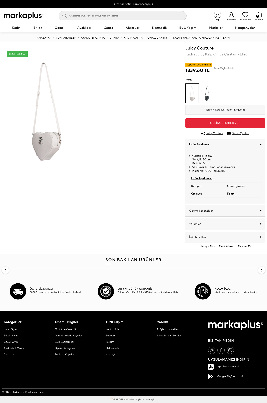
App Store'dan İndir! (224, 367)
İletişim (110, 342)
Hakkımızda (112, 348)
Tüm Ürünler (66, 38)
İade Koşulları (225, 237)
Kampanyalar (245, 28)
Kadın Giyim (10, 329)
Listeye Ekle (207, 246)
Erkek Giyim (11, 335)
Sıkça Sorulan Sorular (169, 335)
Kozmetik (159, 28)
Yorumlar (225, 224)
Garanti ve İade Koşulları (69, 335)
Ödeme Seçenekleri (225, 211)
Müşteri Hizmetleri (168, 329)
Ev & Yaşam (188, 28)
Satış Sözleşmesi (64, 342)
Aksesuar (132, 28)
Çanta (108, 28)
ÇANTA (114, 38)
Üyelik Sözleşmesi (65, 348)
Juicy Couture (199, 48)
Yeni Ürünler (113, 329)
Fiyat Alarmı (226, 246)
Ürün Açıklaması (225, 144)
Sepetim (111, 335)
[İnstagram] (211, 350)
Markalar (215, 28)
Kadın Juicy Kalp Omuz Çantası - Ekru (201, 38)
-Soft (114, 399)
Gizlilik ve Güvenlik (65, 329)
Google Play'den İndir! (225, 376)
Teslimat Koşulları (65, 354)
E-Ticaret (123, 399)
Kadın (16, 28)
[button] (5, 270)
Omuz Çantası (158, 38)
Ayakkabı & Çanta (14, 348)
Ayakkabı (84, 28)
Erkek (37, 28)
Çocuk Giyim (11, 342)
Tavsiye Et (244, 246)
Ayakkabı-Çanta (93, 38)
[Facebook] (221, 350)
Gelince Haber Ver (225, 123)
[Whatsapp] (230, 350)
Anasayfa (44, 38)
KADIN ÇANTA (133, 38)
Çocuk (60, 28)
